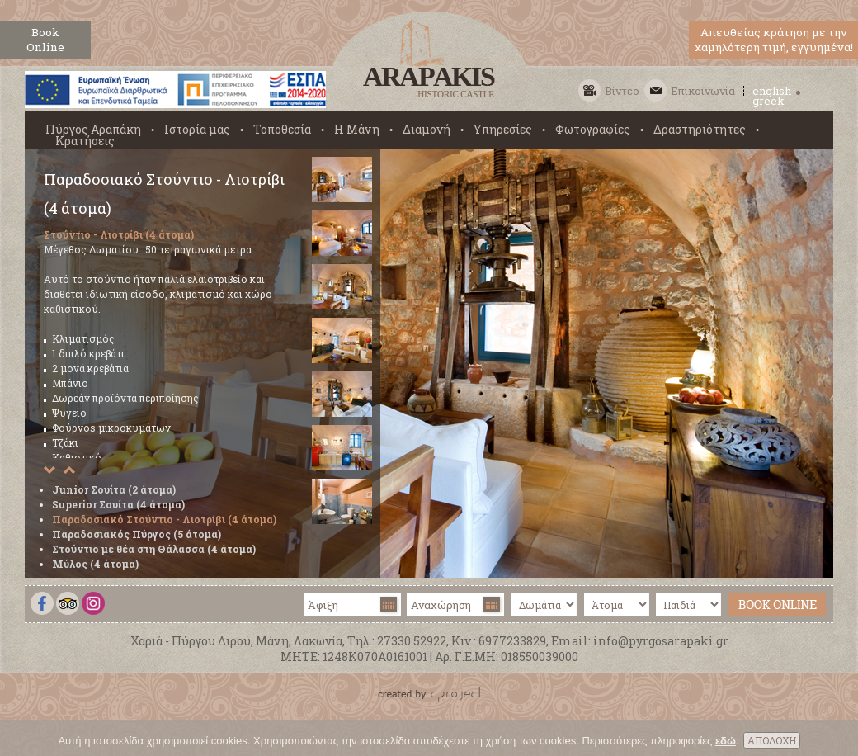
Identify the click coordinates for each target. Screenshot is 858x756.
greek (768, 100)
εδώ (725, 745)
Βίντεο (622, 90)
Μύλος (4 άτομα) (95, 563)
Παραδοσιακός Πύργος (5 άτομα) (136, 534)
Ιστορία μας (197, 129)
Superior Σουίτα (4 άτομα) (118, 504)
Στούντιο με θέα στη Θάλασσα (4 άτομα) (154, 548)
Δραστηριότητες (699, 129)
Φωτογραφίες (592, 129)
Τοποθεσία (282, 129)
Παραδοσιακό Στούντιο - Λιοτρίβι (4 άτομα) (164, 519)
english (771, 90)
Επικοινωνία (703, 90)
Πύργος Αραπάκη (93, 129)
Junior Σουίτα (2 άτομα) (114, 489)
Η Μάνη (357, 129)
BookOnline (45, 39)
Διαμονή (426, 129)
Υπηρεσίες (503, 129)
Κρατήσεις (85, 141)
